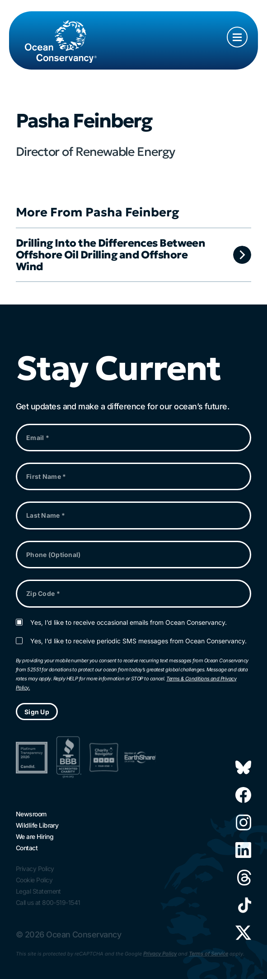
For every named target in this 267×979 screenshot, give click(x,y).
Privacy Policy (160, 954)
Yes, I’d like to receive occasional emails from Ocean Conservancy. (128, 622)
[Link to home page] (61, 32)
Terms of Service (208, 954)
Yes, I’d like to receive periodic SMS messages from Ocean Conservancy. (138, 641)
